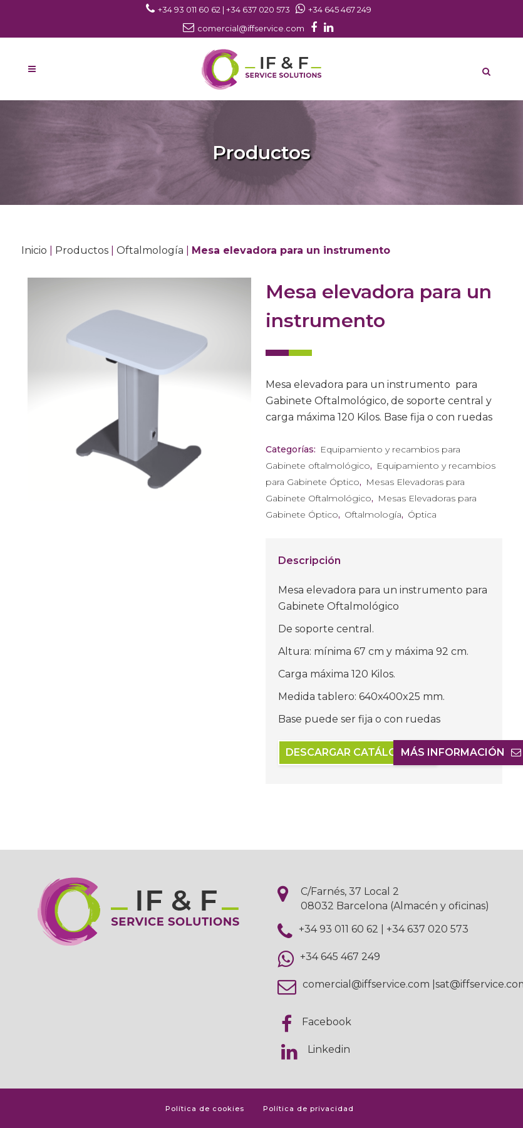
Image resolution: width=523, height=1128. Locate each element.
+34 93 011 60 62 (338, 929)
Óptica (422, 514)
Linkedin (329, 1049)
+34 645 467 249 (340, 957)
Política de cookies (204, 1108)
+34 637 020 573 (427, 929)
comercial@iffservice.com (366, 984)
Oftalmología (150, 250)
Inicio (34, 250)
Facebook (326, 1022)
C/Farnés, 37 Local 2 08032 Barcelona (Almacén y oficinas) (395, 898)
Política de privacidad (308, 1108)
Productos (81, 250)
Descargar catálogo (357, 752)
